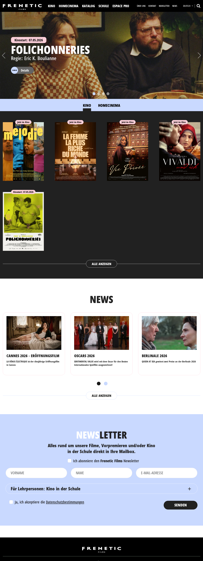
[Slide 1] (94, 93)
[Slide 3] (103, 93)
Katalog (88, 6)
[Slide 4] (108, 93)
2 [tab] (105, 383)
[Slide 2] (98, 93)
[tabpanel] (101, 192)
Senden (180, 505)
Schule (104, 6)
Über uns (141, 5)
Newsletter (164, 5)
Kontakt (152, 5)
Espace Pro (120, 6)
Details (20, 70)
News (174, 5)
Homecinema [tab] (109, 105)
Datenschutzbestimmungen (65, 502)
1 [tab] (98, 383)
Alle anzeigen (101, 264)
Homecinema (68, 6)
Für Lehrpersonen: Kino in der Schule (45, 489)
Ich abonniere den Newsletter (106, 460)
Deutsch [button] (187, 5)
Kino (51, 6)
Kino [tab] (87, 105)
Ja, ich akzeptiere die (49, 502)
